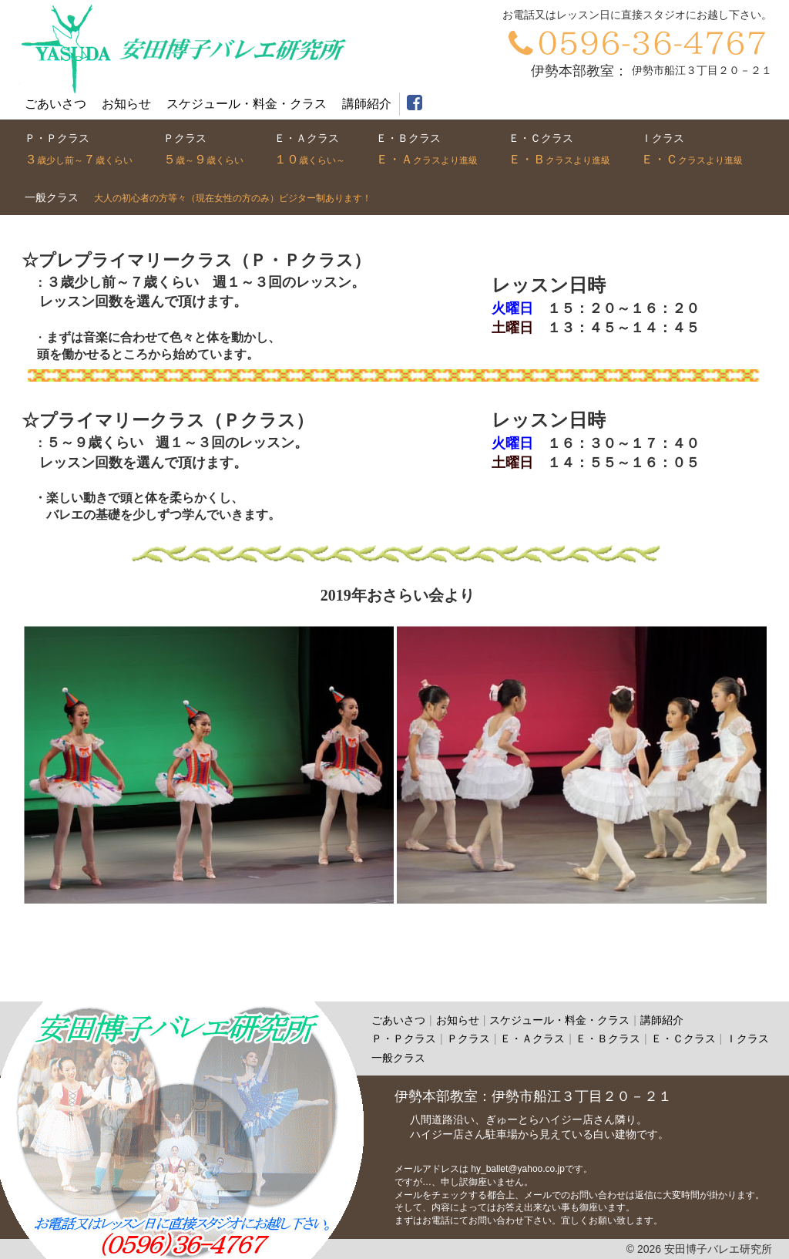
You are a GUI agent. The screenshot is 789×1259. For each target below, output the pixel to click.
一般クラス (398, 1058)
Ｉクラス (747, 1038)
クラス (79, 151)
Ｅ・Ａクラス (532, 1038)
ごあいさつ (55, 103)
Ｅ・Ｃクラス (683, 1038)
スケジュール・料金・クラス (559, 1020)
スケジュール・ (246, 103)
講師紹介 (366, 103)
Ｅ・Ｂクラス (608, 1038)
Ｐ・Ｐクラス (403, 1038)
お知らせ (126, 103)
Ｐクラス (468, 1038)
